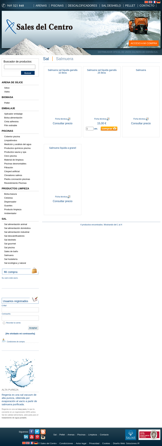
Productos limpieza (15, 188)
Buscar (27, 73)
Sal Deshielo (111, 5)
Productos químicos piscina (17, 148)
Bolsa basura (10, 194)
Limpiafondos (10, 140)
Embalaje (8, 108)
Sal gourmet (10, 243)
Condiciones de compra (13, 342)
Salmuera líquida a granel (62, 148)
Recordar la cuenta (13, 323)
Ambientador (10, 213)
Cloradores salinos (13, 175)
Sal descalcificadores (14, 236)
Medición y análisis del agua (17, 144)
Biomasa (7, 97)
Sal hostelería (10, 259)
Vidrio (7, 91)
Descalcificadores (82, 5)
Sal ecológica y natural (15, 263)
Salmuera (9, 255)
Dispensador (10, 201)
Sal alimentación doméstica (17, 228)
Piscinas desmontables (15, 163)
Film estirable (10, 125)
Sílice (6, 88)
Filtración (8, 167)
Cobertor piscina (12, 136)
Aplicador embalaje (13, 114)
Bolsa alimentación (13, 117)
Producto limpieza (12, 209)
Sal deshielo (10, 239)
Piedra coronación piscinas (17, 179)
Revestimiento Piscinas (15, 183)
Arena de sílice (12, 82)
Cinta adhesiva (11, 121)
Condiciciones (66, 443)
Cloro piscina (10, 156)
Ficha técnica (62, 119)
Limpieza (92, 434)
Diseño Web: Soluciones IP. (126, 443)
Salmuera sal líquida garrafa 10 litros (62, 71)
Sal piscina (9, 247)
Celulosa (8, 198)
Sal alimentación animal (15, 224)
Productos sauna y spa (15, 152)
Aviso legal (81, 443)
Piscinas (57, 5)
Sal (4, 218)
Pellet (130, 5)
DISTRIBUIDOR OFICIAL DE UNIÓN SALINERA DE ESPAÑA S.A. (128, 52)
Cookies (106, 443)
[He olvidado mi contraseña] (20, 333)
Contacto (147, 5)
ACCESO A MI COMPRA (144, 43)
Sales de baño (11, 251)
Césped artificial (12, 171)
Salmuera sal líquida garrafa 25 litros (101, 71)
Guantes (8, 205)
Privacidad (94, 443)
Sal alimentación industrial (16, 232)
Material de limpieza (13, 159)
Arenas (41, 5)
